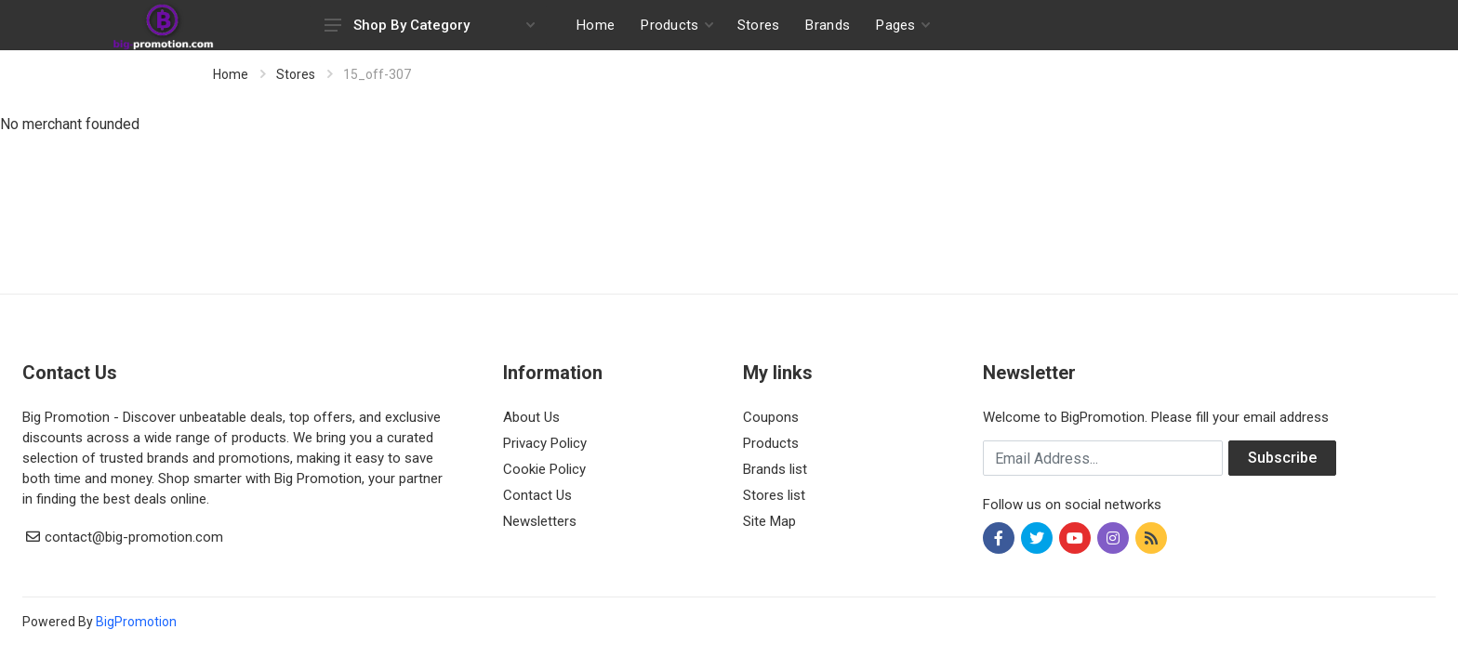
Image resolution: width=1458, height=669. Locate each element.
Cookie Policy (544, 469)
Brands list (775, 469)
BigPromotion (136, 621)
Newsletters (540, 521)
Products (771, 443)
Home (230, 74)
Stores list (774, 495)
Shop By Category (430, 25)
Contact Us (537, 495)
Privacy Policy (545, 443)
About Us (531, 417)
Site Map (769, 521)
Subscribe (1282, 457)
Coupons (771, 417)
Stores (295, 74)
